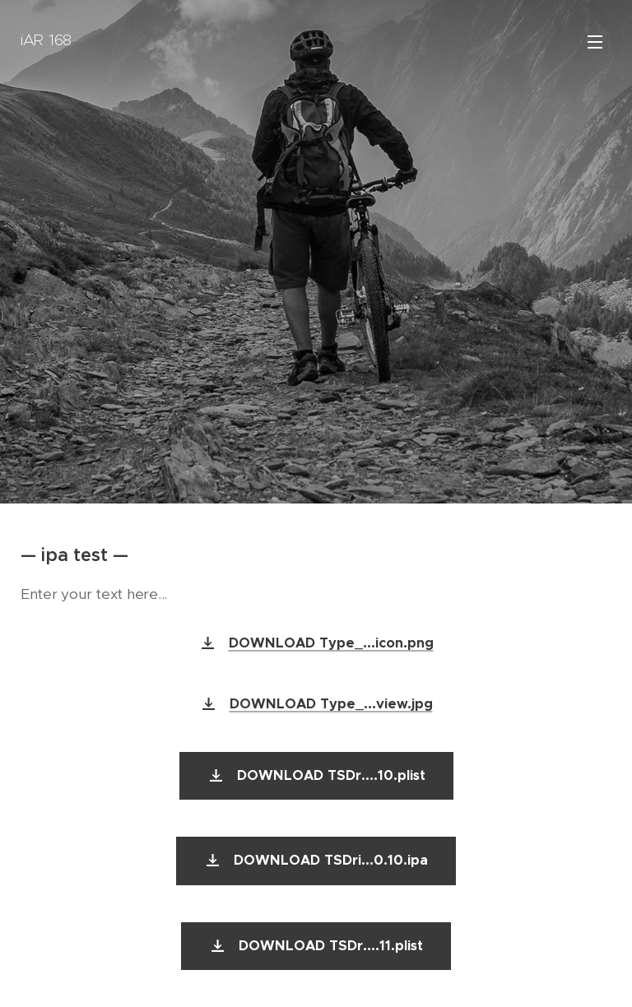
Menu (595, 42)
